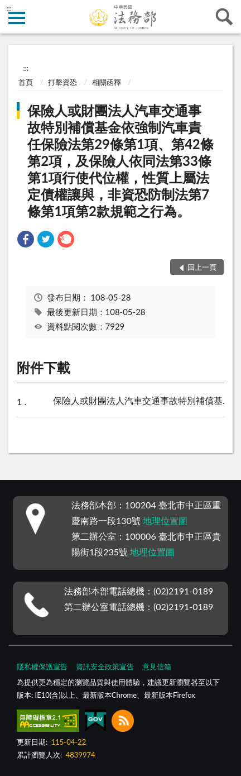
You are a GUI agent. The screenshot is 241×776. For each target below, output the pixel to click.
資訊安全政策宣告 (105, 666)
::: (9, 8)
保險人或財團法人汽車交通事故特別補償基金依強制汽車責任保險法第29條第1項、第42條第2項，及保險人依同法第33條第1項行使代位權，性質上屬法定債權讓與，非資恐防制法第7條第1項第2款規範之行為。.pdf (141, 401)
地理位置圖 (165, 520)
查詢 (224, 17)
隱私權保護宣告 (42, 666)
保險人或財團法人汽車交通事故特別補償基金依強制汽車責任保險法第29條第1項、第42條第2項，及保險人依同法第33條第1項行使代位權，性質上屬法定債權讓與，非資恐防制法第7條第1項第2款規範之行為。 (120, 160)
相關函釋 (106, 82)
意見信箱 (156, 666)
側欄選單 (16, 18)
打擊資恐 (62, 82)
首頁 (25, 82)
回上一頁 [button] (201, 267)
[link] (25, 240)
